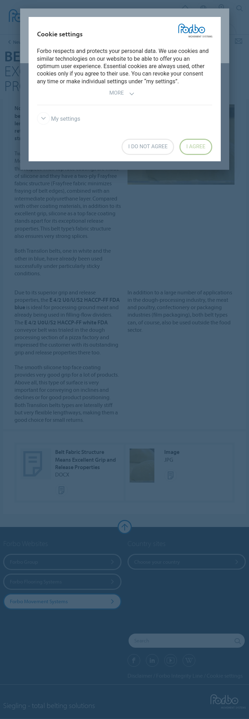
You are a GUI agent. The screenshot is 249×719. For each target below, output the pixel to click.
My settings (59, 118)
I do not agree (147, 146)
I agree (195, 146)
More (121, 94)
